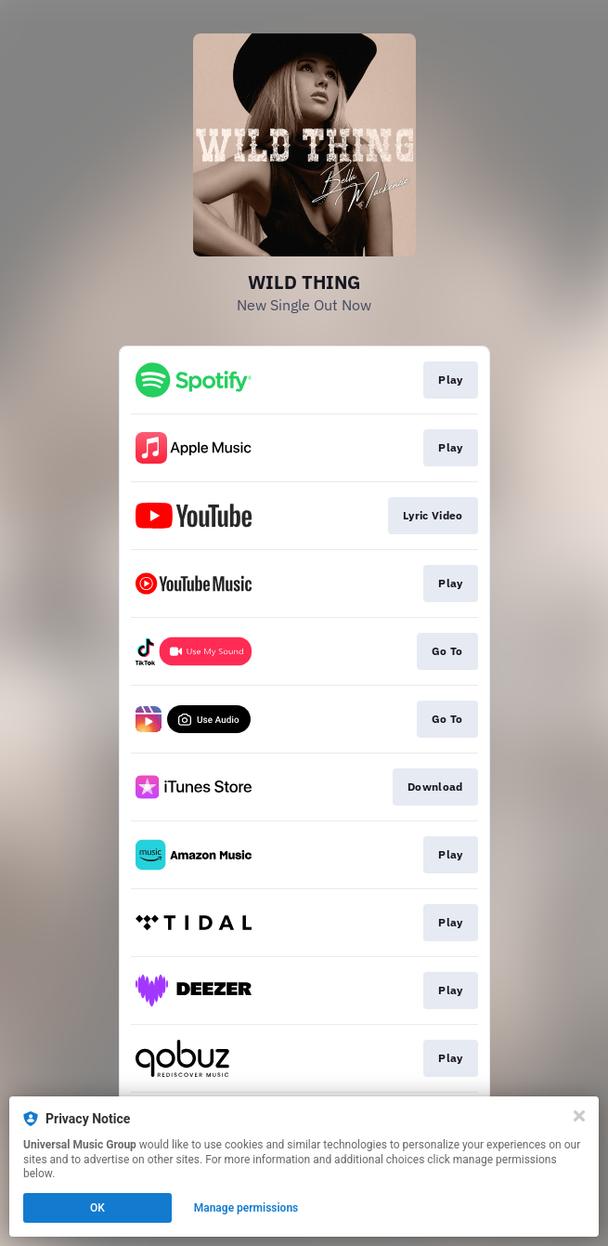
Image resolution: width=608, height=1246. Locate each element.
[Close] (579, 1116)
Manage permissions (246, 1207)
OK (97, 1207)
